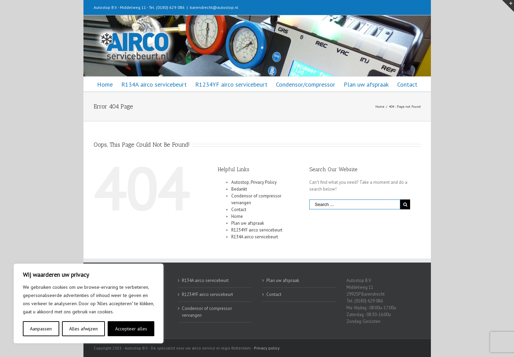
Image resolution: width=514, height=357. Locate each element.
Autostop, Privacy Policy (254, 182)
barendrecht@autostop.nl (214, 7)
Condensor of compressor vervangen (207, 312)
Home (237, 216)
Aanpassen (41, 329)
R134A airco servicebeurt (254, 237)
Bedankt (239, 189)
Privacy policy (267, 348)
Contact (238, 209)
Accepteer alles (131, 329)
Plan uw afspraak (247, 223)
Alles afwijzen (83, 329)
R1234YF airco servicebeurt (256, 230)
